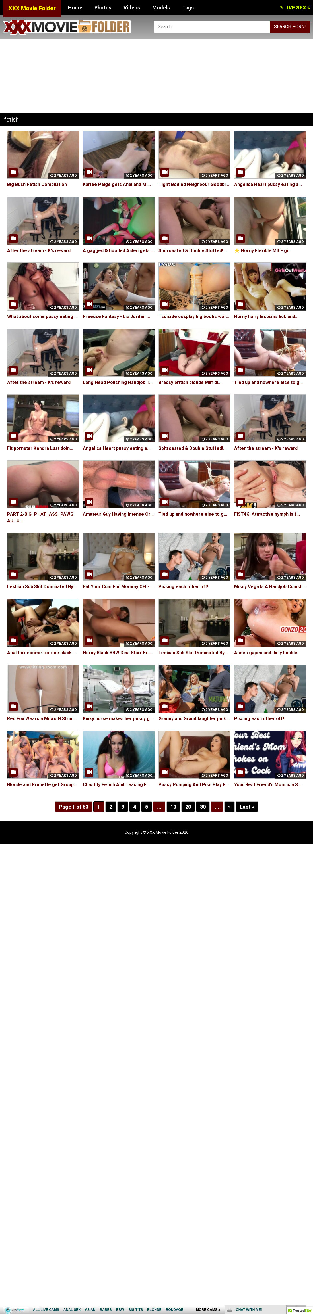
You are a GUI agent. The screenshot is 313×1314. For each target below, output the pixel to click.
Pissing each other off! (183, 586)
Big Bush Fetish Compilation (37, 184)
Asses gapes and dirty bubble (265, 652)
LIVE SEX (295, 8)
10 (173, 807)
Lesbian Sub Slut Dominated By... (41, 586)
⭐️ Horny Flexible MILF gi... (262, 250)
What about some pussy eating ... (42, 316)
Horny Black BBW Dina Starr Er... (117, 652)
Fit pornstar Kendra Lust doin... (40, 448)
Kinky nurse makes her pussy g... (118, 718)
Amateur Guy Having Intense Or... (118, 514)
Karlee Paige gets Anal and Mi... (117, 184)
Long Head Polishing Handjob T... (118, 382)
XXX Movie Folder (32, 8)
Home (75, 8)
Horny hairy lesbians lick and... (266, 316)
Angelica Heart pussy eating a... (268, 184)
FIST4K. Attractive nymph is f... (267, 514)
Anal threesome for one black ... (41, 652)
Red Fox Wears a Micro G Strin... (41, 718)
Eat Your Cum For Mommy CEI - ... (118, 586)
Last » (247, 807)
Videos (131, 8)
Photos (102, 8)
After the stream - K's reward (39, 250)
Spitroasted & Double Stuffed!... (192, 250)
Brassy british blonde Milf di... (189, 382)
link (308, 1225)
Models (161, 8)
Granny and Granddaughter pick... (193, 718)
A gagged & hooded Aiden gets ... (118, 250)
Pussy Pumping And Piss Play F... (193, 784)
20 (188, 807)
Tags (188, 8)
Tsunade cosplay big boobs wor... (193, 316)
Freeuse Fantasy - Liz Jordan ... (116, 316)
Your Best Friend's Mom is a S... (267, 784)
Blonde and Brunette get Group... (42, 784)
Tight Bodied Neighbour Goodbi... (193, 184)
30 (203, 807)
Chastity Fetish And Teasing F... (116, 784)
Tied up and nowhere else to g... (268, 382)
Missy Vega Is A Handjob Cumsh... (270, 586)
